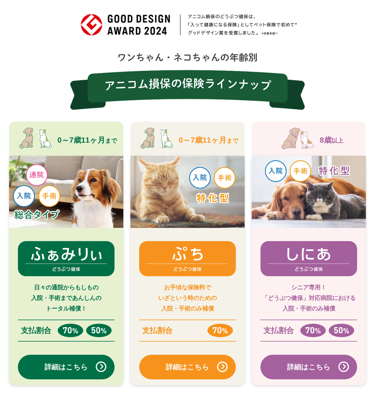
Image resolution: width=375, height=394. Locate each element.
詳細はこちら (66, 367)
